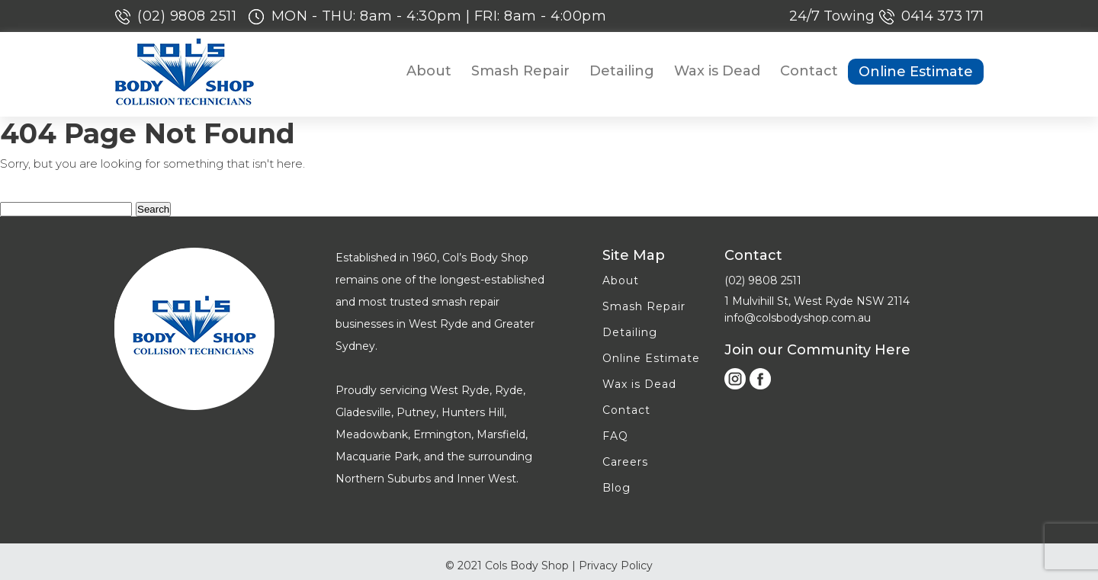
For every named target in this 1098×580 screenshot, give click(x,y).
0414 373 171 (942, 16)
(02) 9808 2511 (189, 16)
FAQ (615, 436)
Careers (625, 462)
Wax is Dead (717, 70)
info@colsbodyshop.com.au (797, 318)
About (428, 70)
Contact (809, 70)
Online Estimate (916, 71)
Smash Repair (520, 70)
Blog (616, 488)
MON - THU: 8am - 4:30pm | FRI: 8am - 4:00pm (439, 16)
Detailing (621, 70)
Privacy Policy (616, 565)
